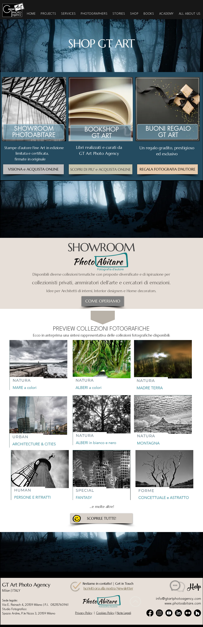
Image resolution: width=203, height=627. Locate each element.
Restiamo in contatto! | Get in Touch (108, 583)
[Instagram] (159, 612)
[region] (39, 115)
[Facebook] (149, 612)
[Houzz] (197, 612)
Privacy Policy (83, 613)
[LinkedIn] (178, 612)
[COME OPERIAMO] (103, 301)
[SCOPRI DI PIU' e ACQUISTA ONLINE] (100, 169)
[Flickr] (187, 612)
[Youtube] (168, 612)
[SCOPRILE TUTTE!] (101, 518)
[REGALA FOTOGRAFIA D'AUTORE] (167, 169)
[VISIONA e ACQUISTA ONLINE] (33, 169)
